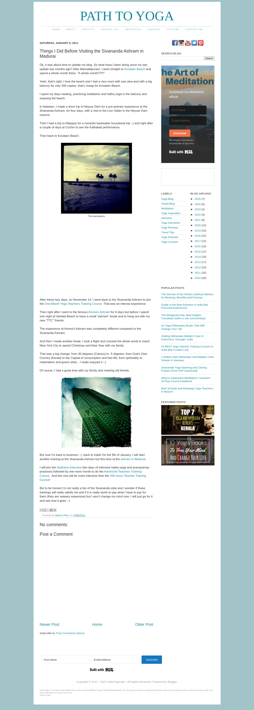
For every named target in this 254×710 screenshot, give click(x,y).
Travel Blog (168, 203)
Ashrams (166, 217)
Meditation (133, 29)
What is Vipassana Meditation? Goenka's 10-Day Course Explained (186, 379)
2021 (198, 219)
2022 (198, 214)
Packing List (110, 29)
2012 (198, 267)
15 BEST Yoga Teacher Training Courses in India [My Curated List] (187, 348)
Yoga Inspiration (171, 213)
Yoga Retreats (169, 237)
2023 (198, 209)
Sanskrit (153, 29)
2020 (198, 225)
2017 (198, 240)
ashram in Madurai (133, 459)
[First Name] (187, 110)
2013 (198, 262)
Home (56, 29)
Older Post (144, 624)
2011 (198, 272)
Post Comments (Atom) (70, 633)
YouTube (172, 29)
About (70, 29)
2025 (198, 198)
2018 (198, 235)
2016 (198, 246)
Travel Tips (167, 232)
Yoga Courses (169, 241)
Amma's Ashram (99, 312)
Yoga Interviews (170, 222)
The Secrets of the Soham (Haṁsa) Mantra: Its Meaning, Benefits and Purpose (187, 296)
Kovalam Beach (134, 69)
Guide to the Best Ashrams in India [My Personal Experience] (184, 306)
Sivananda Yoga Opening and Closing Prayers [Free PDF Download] (184, 369)
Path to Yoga (127, 15)
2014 (198, 256)
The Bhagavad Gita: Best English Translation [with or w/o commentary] (183, 317)
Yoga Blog (167, 198)
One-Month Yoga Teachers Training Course (73, 303)
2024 (198, 204)
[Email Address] (187, 120)
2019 (198, 230)
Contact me (194, 29)
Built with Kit (181, 152)
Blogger (172, 681)
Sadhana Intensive (69, 467)
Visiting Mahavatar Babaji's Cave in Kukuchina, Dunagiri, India (182, 337)
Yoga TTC (88, 29)
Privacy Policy (45, 695)
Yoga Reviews (169, 227)
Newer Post (49, 624)
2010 (198, 277)
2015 (198, 251)
